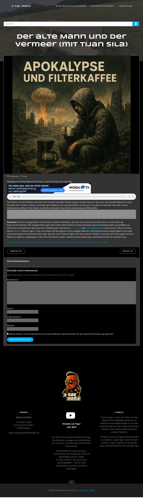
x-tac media (76, 228)
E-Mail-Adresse (14, 317)
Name (10, 309)
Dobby (39, 243)
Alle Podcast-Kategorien (102, 6)
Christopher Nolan (27, 243)
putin (85, 243)
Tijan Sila (103, 243)
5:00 (24, 177)
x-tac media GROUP (85, 492)
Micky (61, 243)
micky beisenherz (73, 243)
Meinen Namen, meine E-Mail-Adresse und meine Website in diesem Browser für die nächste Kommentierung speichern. (61, 334)
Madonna (54, 243)
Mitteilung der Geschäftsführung (71, 6)
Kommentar (13, 280)
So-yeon (93, 243)
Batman (13, 243)
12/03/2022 (13, 177)
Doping (46, 243)
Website (10, 326)
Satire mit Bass (125, 6)
